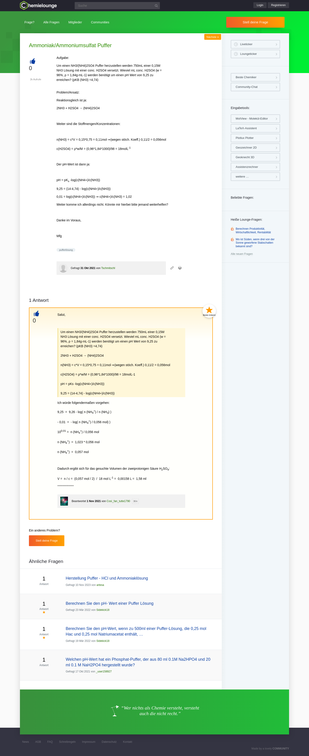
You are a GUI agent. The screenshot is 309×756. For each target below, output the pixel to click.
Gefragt (75, 268)
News (25, 741)
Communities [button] (100, 22)
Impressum (88, 741)
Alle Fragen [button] (51, 22)
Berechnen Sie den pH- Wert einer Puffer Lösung (110, 603)
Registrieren (278, 5)
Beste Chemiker (246, 77)
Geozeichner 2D (246, 147)
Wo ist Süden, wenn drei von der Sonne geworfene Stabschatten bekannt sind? (255, 243)
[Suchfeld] (117, 5)
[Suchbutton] (156, 5)
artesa (100, 585)
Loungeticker (248, 54)
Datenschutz (109, 741)
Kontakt (127, 741)
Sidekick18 (102, 609)
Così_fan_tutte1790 (118, 501)
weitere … (242, 176)
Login (260, 5)
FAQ (50, 741)
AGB (38, 741)
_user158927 (104, 671)
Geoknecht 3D (245, 157)
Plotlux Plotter (245, 138)
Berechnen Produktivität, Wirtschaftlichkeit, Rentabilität (253, 230)
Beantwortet (79, 501)
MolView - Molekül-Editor (252, 118)
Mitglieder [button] (75, 22)
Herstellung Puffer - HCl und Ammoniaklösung (107, 578)
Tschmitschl (108, 268)
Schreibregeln (67, 741)
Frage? (29, 22)
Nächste (213, 37)
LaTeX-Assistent (246, 128)
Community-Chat (247, 87)
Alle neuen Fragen (242, 254)
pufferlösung (66, 250)
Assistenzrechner (247, 167)
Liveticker (246, 44)
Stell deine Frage (255, 22)
